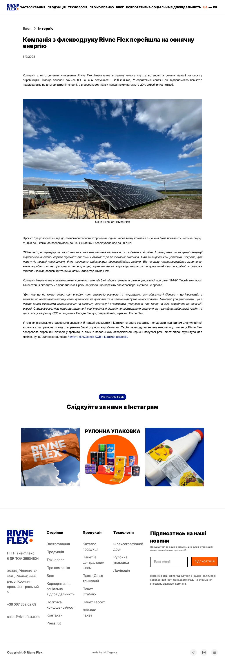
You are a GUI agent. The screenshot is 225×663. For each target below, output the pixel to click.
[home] (13, 7)
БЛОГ (120, 7)
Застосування (58, 544)
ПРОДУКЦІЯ (56, 7)
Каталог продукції (90, 547)
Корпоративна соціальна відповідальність (60, 589)
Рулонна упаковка (121, 560)
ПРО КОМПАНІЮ (101, 7)
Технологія (56, 560)
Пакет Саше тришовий (93, 578)
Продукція (55, 552)
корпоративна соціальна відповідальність (163, 7)
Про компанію (58, 568)
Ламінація (121, 571)
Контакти (54, 615)
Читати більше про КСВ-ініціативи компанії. (98, 337)
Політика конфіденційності (61, 605)
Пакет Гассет (94, 602)
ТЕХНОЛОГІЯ (77, 7)
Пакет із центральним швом (93, 563)
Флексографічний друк (128, 547)
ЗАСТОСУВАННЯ (32, 7)
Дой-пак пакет (89, 613)
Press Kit (54, 623)
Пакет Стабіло (89, 591)
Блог (50, 576)
